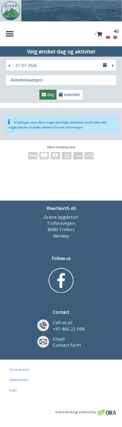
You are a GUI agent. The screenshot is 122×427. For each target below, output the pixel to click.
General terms (19, 369)
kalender (69, 94)
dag (48, 94)
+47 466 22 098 (69, 329)
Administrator (19, 380)
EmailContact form (67, 342)
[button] (9, 65)
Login (13, 390)
